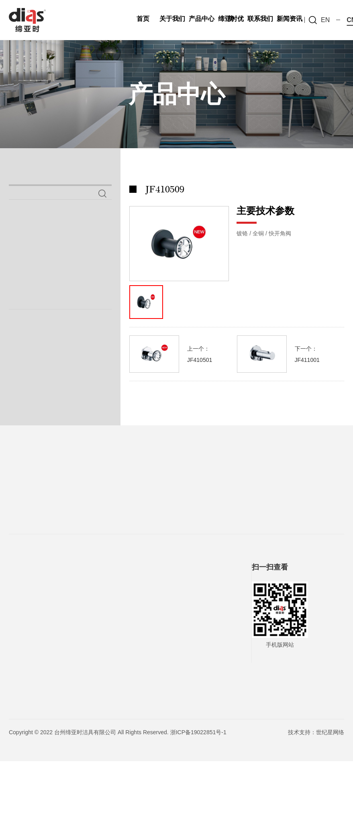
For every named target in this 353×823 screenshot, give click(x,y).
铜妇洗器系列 (43, 288)
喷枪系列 (32, 266)
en (325, 19)
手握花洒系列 (40, 310)
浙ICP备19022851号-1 (198, 794)
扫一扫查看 (270, 629)
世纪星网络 (330, 794)
